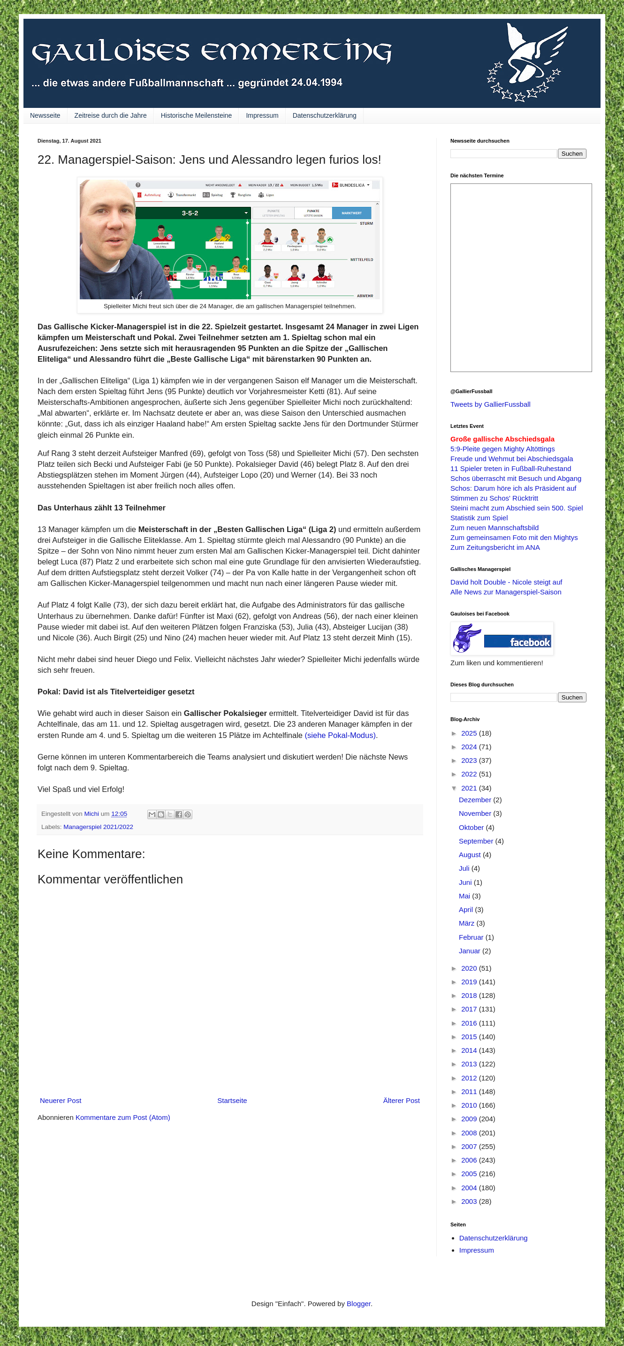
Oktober (472, 827)
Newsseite (45, 115)
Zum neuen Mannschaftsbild (494, 528)
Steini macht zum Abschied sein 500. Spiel (516, 508)
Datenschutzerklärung (325, 115)
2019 (470, 982)
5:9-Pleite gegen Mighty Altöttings (502, 449)
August (471, 855)
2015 (470, 1037)
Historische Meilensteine (196, 115)
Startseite (232, 1100)
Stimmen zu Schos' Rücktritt (494, 498)
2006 (470, 1160)
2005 (470, 1174)
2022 (470, 774)
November (476, 813)
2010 (470, 1105)
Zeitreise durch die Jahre (111, 115)
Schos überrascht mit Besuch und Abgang (515, 478)
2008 (470, 1133)
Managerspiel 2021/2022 (98, 826)
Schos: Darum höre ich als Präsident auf (513, 488)
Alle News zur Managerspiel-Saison (506, 592)
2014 (470, 1050)
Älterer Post (401, 1100)
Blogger (359, 1304)
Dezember (476, 800)
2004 (470, 1188)
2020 (470, 968)
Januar (470, 951)
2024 (470, 747)
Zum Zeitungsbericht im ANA (495, 547)
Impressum (262, 115)
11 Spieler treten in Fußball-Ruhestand (510, 468)
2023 (470, 760)
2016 (470, 1023)
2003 (470, 1201)
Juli (465, 868)
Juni (466, 882)
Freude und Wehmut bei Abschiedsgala (511, 459)
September (477, 841)
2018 (470, 995)
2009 (470, 1119)
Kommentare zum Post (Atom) (123, 1117)
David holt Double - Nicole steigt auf (506, 582)
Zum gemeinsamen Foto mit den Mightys (514, 537)
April (467, 909)
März (468, 923)
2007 (470, 1146)
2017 (470, 1009)
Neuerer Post (60, 1100)
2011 (470, 1091)
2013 (470, 1064)
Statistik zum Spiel (479, 518)
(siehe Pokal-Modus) (340, 735)
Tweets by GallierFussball (490, 404)
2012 (470, 1078)
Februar (472, 937)
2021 (470, 788)
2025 (470, 733)
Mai (465, 896)
